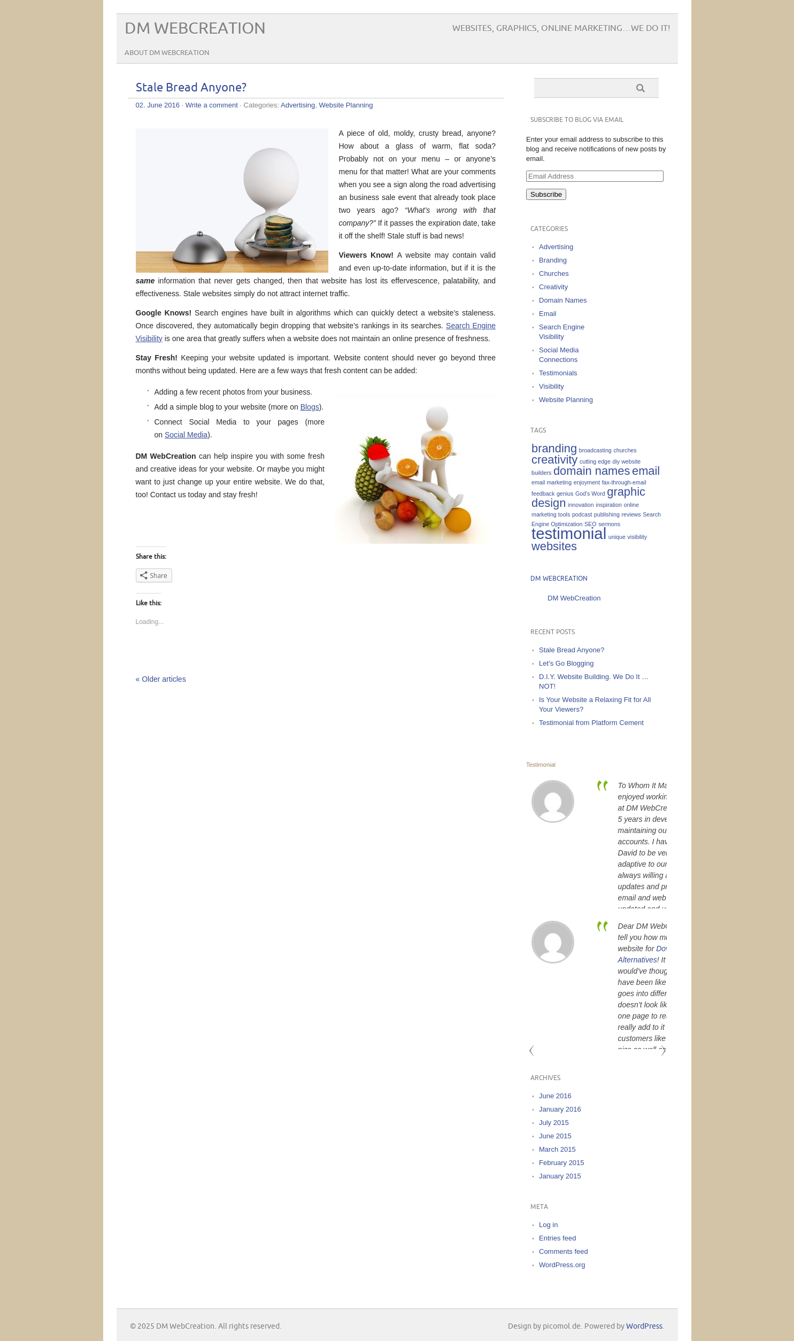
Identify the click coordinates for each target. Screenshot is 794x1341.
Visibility (551, 386)
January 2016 (560, 1109)
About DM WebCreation (167, 53)
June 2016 (555, 1096)
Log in (548, 1225)
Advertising (298, 105)
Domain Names (563, 300)
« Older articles (161, 679)
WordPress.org (562, 1265)
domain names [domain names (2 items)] (591, 470)
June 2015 (555, 1136)
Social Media (186, 434)
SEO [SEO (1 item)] (590, 524)
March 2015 (557, 1149)
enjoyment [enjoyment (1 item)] (587, 482)
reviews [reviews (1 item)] (631, 514)
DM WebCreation (195, 28)
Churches (554, 273)
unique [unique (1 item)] (617, 537)
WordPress (644, 1326)
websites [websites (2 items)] (554, 546)
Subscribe (546, 194)
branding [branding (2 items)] (554, 448)
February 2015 (561, 1163)
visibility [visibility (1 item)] (637, 537)
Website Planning (346, 105)
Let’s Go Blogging (566, 663)
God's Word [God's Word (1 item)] (590, 493)
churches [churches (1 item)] (624, 450)
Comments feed (563, 1251)
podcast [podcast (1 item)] (582, 514)
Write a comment (212, 105)
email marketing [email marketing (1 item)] (551, 482)
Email (548, 314)
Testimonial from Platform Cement (591, 723)
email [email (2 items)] (646, 470)
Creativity (553, 287)
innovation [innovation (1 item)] (581, 505)
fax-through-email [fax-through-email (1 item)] (624, 482)
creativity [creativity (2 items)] (554, 459)
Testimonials (558, 373)
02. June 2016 (158, 105)
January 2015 (560, 1176)
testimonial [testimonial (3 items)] (568, 533)
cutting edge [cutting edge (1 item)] (595, 461)
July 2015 (554, 1123)
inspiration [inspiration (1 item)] (609, 505)
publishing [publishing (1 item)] (607, 514)
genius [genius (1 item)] (565, 493)
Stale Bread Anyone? (191, 88)
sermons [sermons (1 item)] (609, 524)
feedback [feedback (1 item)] (542, 493)
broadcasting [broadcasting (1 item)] (595, 450)
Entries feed (557, 1238)
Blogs (309, 407)
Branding (553, 260)
